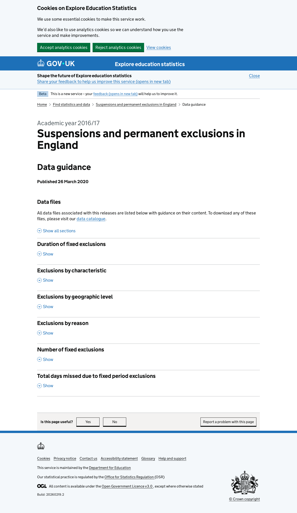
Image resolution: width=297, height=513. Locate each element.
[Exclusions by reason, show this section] (148, 330)
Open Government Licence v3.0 (127, 486)
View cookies (158, 47)
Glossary (148, 458)
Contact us (88, 458)
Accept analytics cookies (63, 47)
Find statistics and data (71, 104)
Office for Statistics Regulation (129, 477)
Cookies (43, 458)
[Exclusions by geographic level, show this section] (148, 304)
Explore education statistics (150, 64)
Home (42, 104)
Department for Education (110, 467)
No (119, 422)
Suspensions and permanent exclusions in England (136, 104)
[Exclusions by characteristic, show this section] (148, 277)
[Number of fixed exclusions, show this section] (148, 357)
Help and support (172, 458)
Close (254, 75)
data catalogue (91, 218)
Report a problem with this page (228, 422)
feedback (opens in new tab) (115, 94)
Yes (92, 422)
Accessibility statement (119, 458)
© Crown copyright (244, 499)
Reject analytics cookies (118, 47)
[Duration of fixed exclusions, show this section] (148, 251)
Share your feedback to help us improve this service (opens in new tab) (104, 81)
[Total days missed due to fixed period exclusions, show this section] (148, 383)
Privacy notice (65, 458)
